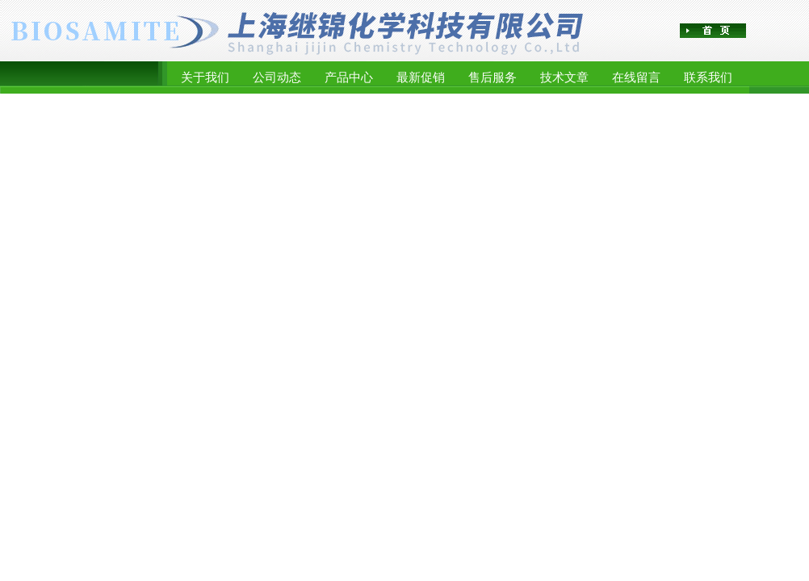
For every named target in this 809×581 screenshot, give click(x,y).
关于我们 (205, 77)
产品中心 (349, 77)
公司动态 (277, 77)
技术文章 (564, 77)
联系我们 (708, 77)
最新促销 (420, 77)
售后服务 (492, 77)
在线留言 (636, 77)
